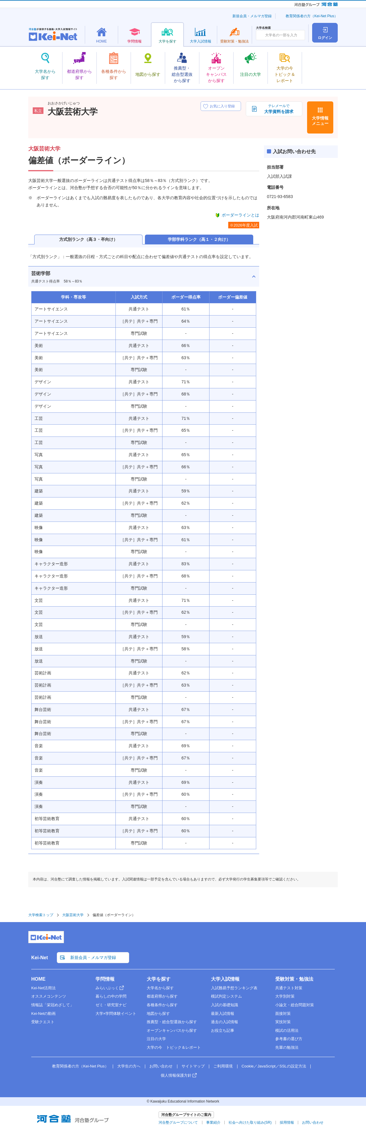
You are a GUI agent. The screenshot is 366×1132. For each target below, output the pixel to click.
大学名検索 (263, 27)
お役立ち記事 (222, 1030)
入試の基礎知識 (224, 1005)
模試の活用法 (286, 1030)
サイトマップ (193, 1066)
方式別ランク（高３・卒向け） (88, 239)
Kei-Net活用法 (43, 988)
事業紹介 (213, 1122)
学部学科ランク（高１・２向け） (199, 239)
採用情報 (287, 1122)
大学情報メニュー (320, 121)
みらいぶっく (107, 988)
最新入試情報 (222, 1013)
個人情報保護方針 (176, 1075)
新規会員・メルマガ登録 (252, 16)
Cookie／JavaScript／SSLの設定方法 (274, 1066)
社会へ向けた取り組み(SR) (250, 1122)
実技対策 (283, 1022)
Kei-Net (39, 957)
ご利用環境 (223, 1066)
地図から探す (158, 1013)
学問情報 (105, 979)
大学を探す (159, 979)
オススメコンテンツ (48, 996)
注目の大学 (156, 1039)
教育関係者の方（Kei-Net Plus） (312, 16)
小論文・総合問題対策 (294, 1005)
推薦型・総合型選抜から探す (172, 1022)
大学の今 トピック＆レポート (174, 1047)
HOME (38, 979)
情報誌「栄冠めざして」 (52, 1005)
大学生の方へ (128, 1066)
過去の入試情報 (224, 1022)
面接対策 (283, 1013)
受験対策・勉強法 (294, 979)
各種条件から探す (162, 1005)
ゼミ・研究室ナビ (111, 1005)
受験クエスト (42, 1022)
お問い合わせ (161, 1066)
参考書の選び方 (288, 1039)
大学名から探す (160, 988)
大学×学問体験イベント (116, 1013)
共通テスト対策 (288, 988)
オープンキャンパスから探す (172, 1030)
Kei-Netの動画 (43, 1013)
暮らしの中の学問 (111, 996)
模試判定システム (226, 996)
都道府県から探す (162, 996)
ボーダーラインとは (240, 215)
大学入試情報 (225, 979)
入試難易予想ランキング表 (234, 988)
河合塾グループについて (178, 1122)
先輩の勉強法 (286, 1047)
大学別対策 (285, 996)
